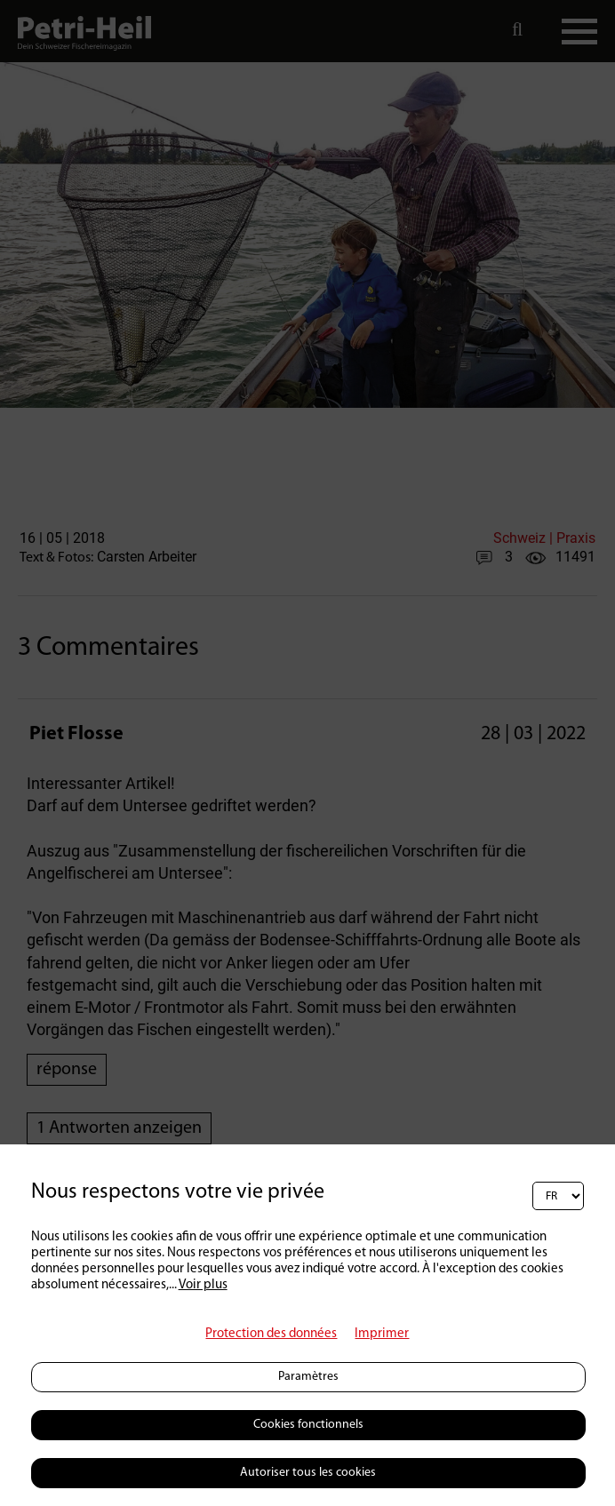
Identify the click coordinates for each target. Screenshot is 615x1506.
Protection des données (271, 1334)
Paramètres (308, 1376)
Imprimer (382, 1334)
